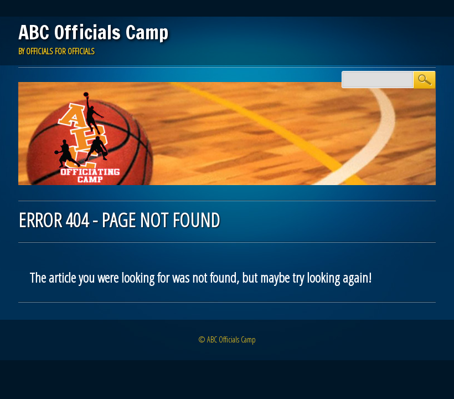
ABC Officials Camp (93, 32)
